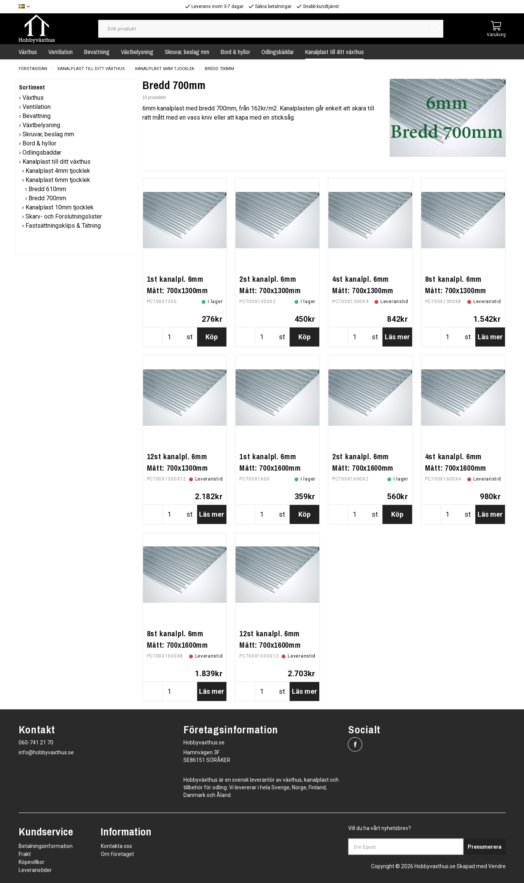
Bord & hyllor (235, 52)
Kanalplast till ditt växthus (334, 52)
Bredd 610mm (47, 189)
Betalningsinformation (46, 846)
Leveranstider (35, 870)
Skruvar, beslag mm (187, 52)
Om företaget (117, 854)
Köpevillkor (32, 862)
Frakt (25, 854)
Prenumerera (485, 847)
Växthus (28, 52)
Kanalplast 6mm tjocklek (164, 68)
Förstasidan (33, 68)
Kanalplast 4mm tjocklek (57, 170)
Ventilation (60, 52)
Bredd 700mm (219, 68)
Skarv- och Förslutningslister (63, 216)
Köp (211, 337)
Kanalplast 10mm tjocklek (59, 207)
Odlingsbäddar (277, 52)
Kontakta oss (116, 846)
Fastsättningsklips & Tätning (63, 225)
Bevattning (97, 52)
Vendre (497, 866)
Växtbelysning (137, 52)
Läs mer (397, 337)
